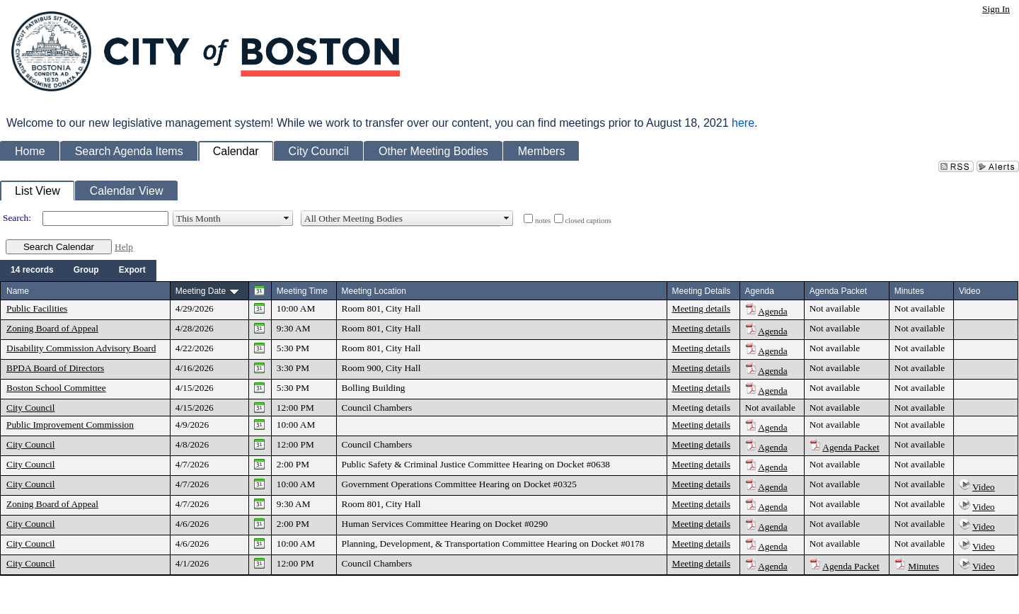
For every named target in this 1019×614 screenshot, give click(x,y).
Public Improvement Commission (70, 424)
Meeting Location (374, 291)
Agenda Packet (850, 447)
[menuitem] (32, 270)
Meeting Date (200, 291)
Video (983, 487)
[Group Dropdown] (86, 270)
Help (124, 246)
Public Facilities (36, 308)
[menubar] (78, 270)
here (743, 123)
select (286, 218)
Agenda (772, 311)
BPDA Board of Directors (55, 368)
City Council (30, 407)
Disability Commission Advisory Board (81, 348)
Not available (835, 308)
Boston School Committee (56, 387)
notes (543, 220)
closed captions (588, 220)
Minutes (923, 566)
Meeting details (701, 308)
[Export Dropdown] (132, 270)
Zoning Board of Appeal (52, 328)
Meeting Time (302, 291)
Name (17, 291)
